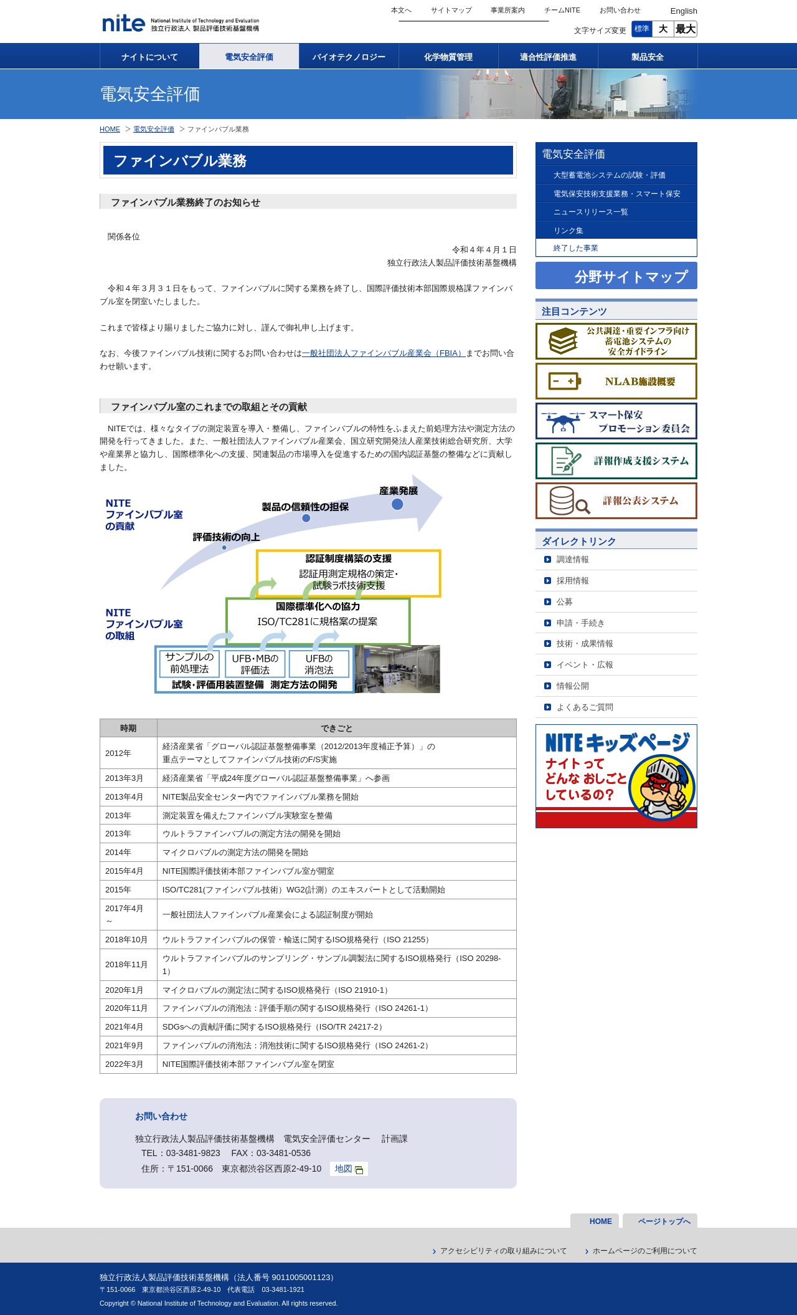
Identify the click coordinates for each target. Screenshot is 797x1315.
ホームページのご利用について (645, 1250)
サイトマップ (451, 10)
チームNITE (562, 10)
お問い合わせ (620, 10)
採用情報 (573, 580)
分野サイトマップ (631, 277)
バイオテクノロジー (349, 57)
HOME (110, 129)
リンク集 (568, 230)
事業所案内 (508, 10)
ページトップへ (664, 1221)
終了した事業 (576, 248)
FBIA (449, 353)
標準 (641, 28)
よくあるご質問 (585, 707)
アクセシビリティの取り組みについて (503, 1250)
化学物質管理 (448, 57)
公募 (565, 601)
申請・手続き (581, 623)
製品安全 (647, 57)
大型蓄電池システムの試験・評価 (610, 175)
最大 (686, 29)
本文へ (401, 10)
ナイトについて (149, 57)
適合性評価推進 (548, 57)
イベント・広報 (585, 664)
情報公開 (573, 686)
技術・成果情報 (585, 643)
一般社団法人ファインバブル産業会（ (371, 353)
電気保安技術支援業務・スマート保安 (617, 193)
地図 (349, 1169)
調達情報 (573, 559)
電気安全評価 (249, 57)
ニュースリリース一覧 (591, 212)
